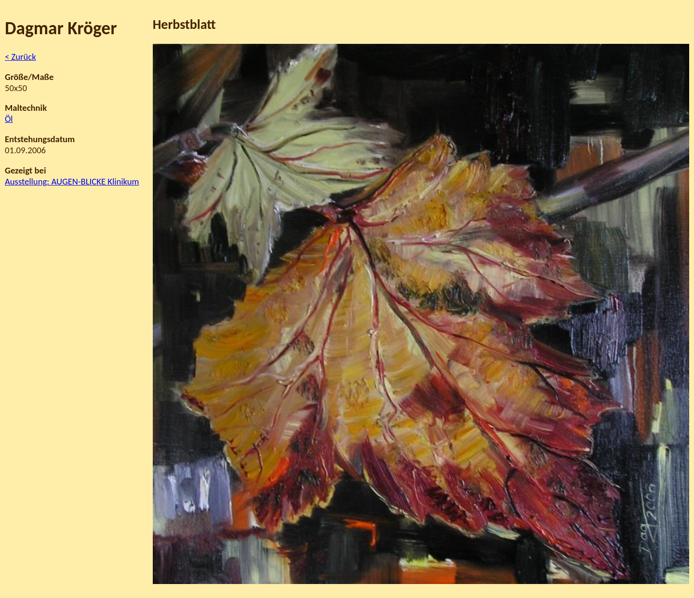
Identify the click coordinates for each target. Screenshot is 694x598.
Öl (9, 118)
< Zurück (20, 56)
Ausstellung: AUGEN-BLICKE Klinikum (72, 181)
